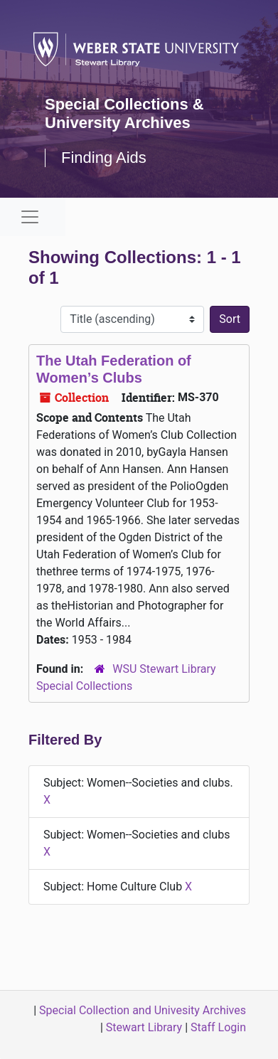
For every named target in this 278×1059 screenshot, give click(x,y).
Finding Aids (103, 157)
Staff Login (218, 1027)
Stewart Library (144, 1027)
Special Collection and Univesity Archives (142, 1010)
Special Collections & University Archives (124, 113)
